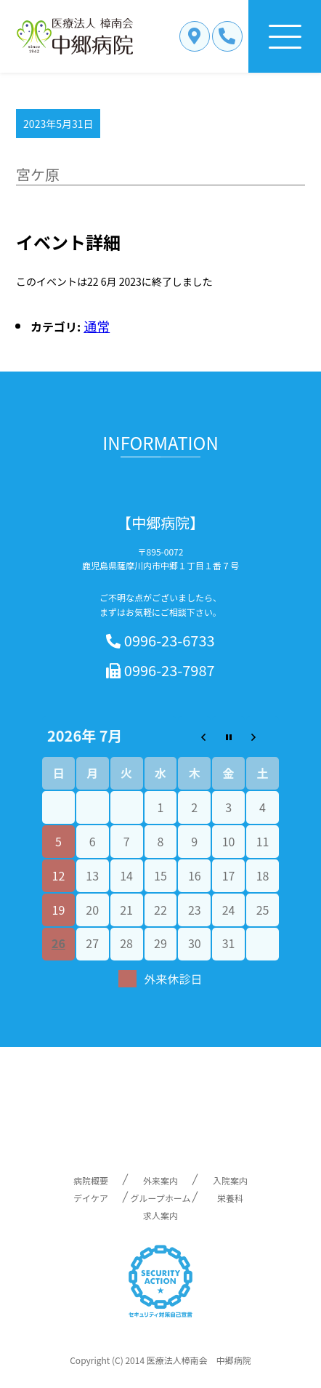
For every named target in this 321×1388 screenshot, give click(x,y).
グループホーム (161, 1198)
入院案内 (230, 1180)
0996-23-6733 (160, 641)
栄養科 (230, 1198)
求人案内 (160, 1215)
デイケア (90, 1198)
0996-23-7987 (160, 670)
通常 (97, 325)
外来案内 (160, 1180)
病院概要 (90, 1180)
